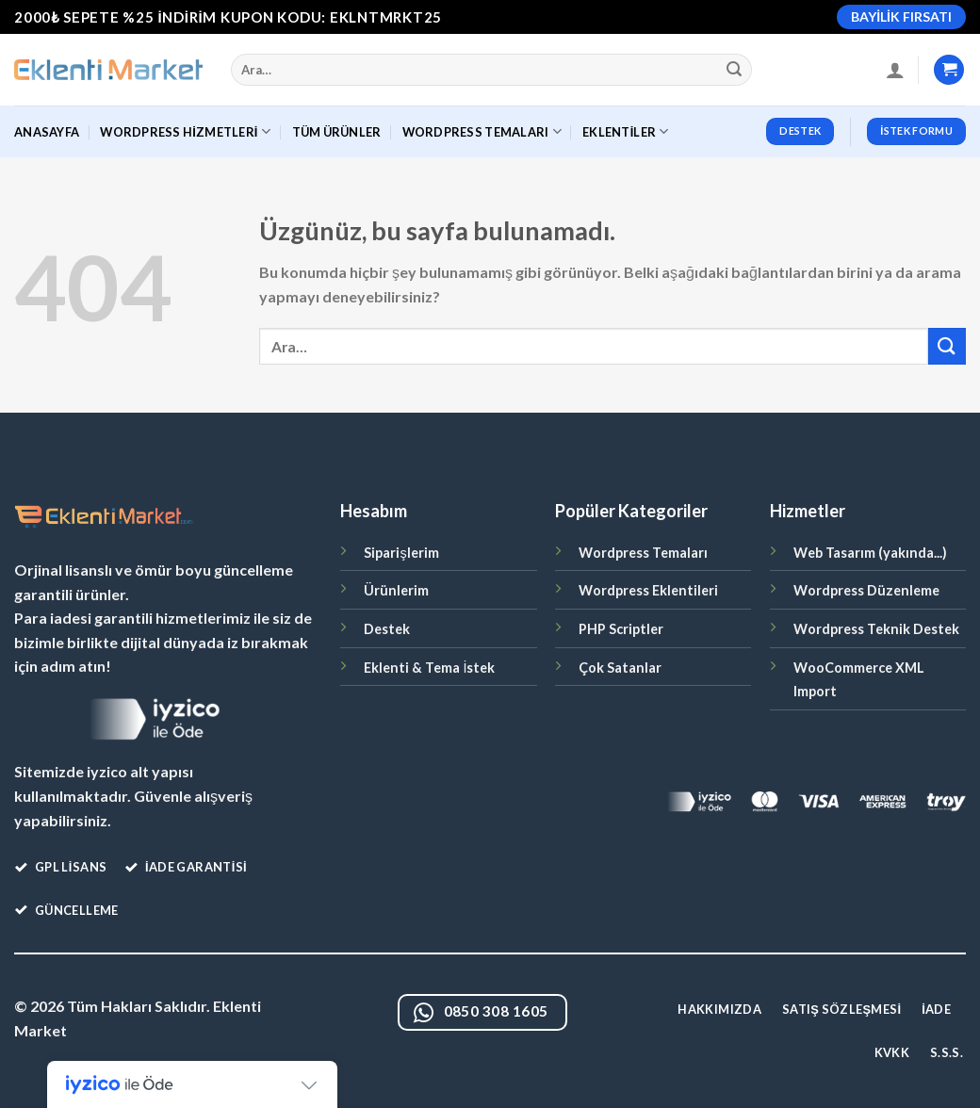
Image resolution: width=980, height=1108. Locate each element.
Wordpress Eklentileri (648, 590)
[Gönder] (735, 70)
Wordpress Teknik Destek (876, 629)
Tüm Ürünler (337, 131)
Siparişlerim (401, 553)
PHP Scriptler (621, 629)
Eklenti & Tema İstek (429, 668)
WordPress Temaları (482, 131)
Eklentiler (625, 131)
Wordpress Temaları (643, 553)
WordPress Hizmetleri (185, 131)
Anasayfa (46, 131)
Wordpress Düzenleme (866, 590)
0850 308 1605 (481, 1013)
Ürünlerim (396, 590)
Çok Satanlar (620, 668)
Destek (387, 629)
